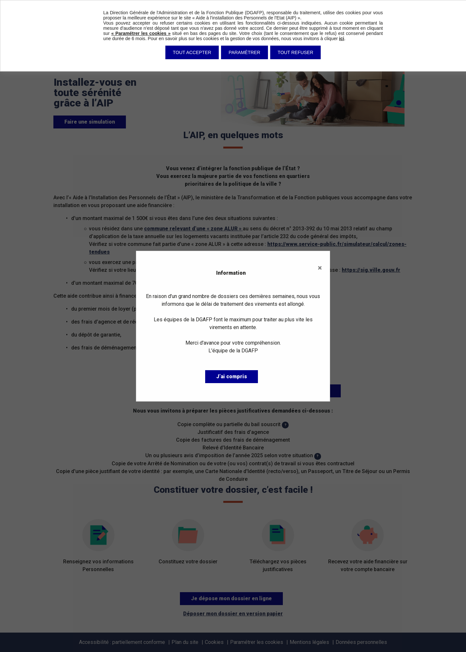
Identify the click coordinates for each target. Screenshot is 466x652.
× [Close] (320, 268)
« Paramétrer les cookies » (141, 33)
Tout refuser (295, 52)
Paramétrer (245, 52)
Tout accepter (192, 52)
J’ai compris (231, 376)
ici (341, 38)
